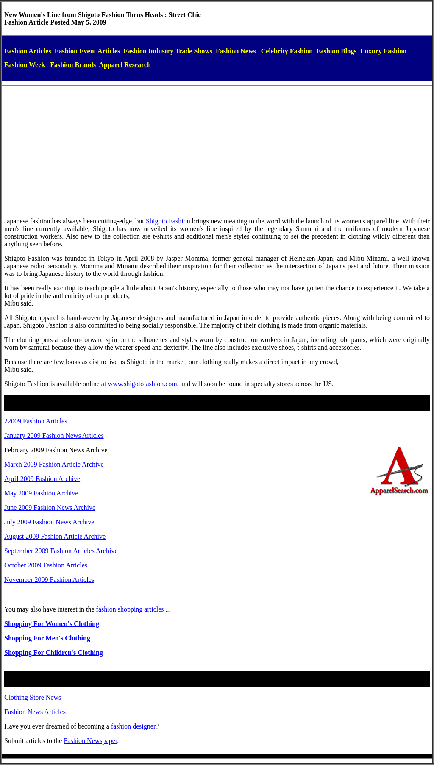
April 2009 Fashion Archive (42, 478)
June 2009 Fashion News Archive (49, 507)
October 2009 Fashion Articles (45, 565)
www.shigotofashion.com (142, 383)
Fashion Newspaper (90, 740)
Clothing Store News (32, 697)
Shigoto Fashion (168, 221)
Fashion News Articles (35, 711)
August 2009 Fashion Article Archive (55, 536)
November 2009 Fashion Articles (49, 579)
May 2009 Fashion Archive (41, 493)
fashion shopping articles (130, 609)
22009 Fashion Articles (35, 421)
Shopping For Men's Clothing (47, 638)
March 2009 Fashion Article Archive (54, 464)
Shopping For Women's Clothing (51, 623)
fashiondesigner (133, 726)
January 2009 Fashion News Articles (54, 435)
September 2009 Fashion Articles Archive (61, 550)
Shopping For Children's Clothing (53, 652)
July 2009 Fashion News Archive (49, 522)
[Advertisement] (217, 151)
